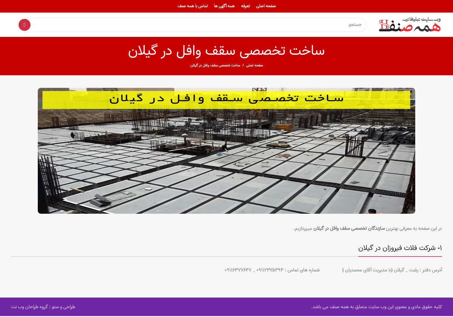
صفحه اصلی (254, 66)
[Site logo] (410, 25)
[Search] (191, 25)
